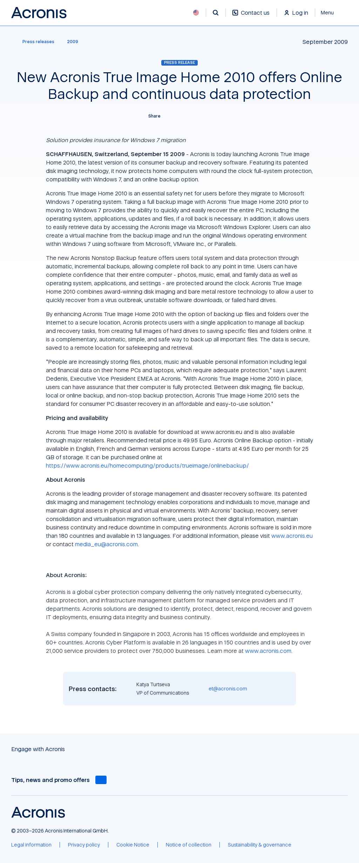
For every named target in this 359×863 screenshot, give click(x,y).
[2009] (72, 42)
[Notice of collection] (188, 845)
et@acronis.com (228, 688)
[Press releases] (34, 42)
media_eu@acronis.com (106, 544)
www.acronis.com (268, 651)
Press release (179, 62)
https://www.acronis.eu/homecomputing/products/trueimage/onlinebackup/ (147, 465)
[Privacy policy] (84, 845)
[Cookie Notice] (132, 845)
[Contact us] (251, 16)
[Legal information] (31, 845)
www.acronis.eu (292, 536)
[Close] (331, 12)
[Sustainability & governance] (259, 845)
